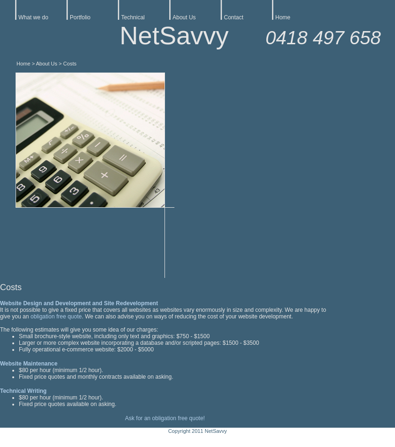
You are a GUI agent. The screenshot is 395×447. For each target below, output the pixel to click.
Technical (133, 17)
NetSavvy (174, 35)
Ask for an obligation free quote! (165, 418)
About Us (184, 17)
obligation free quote (56, 316)
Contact (233, 17)
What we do (33, 17)
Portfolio (80, 17)
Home (282, 17)
